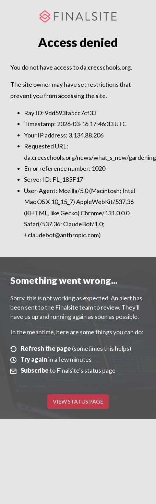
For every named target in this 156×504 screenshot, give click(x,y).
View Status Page (78, 401)
